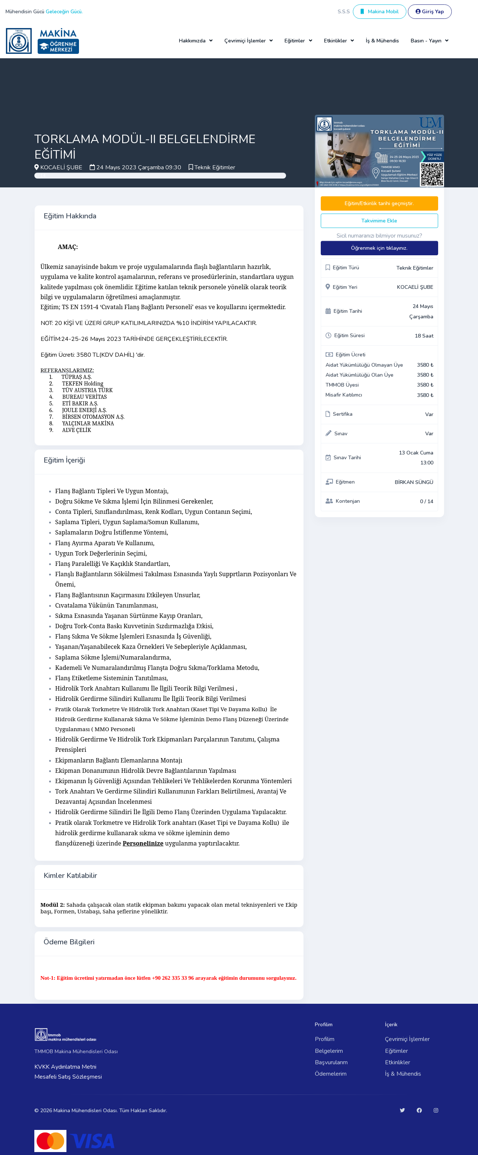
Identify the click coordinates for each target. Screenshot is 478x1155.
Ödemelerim (331, 1074)
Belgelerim (329, 1051)
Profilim (324, 1039)
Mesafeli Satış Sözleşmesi (68, 1077)
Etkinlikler (397, 1062)
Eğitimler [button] (295, 40)
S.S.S (344, 11)
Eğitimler (396, 1051)
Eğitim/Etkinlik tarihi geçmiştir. (379, 203)
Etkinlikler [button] (335, 40)
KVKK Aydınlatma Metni (65, 1067)
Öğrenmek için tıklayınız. (379, 248)
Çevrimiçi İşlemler (407, 1039)
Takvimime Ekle (379, 220)
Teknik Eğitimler (215, 167)
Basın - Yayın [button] (426, 40)
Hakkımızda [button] (192, 40)
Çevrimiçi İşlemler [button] (245, 40)
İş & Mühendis (382, 40)
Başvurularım (331, 1062)
